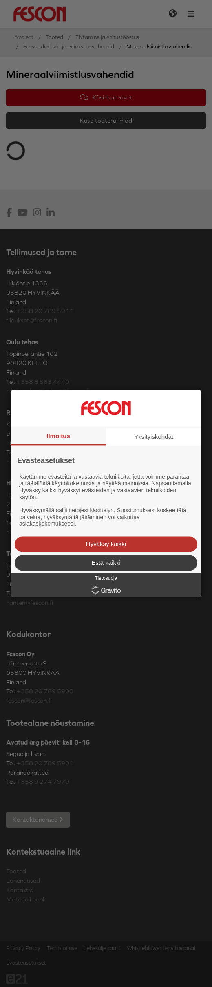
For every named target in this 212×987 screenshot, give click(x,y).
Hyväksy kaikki (106, 544)
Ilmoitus (58, 435)
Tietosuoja (106, 578)
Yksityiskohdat (153, 436)
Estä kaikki (106, 563)
